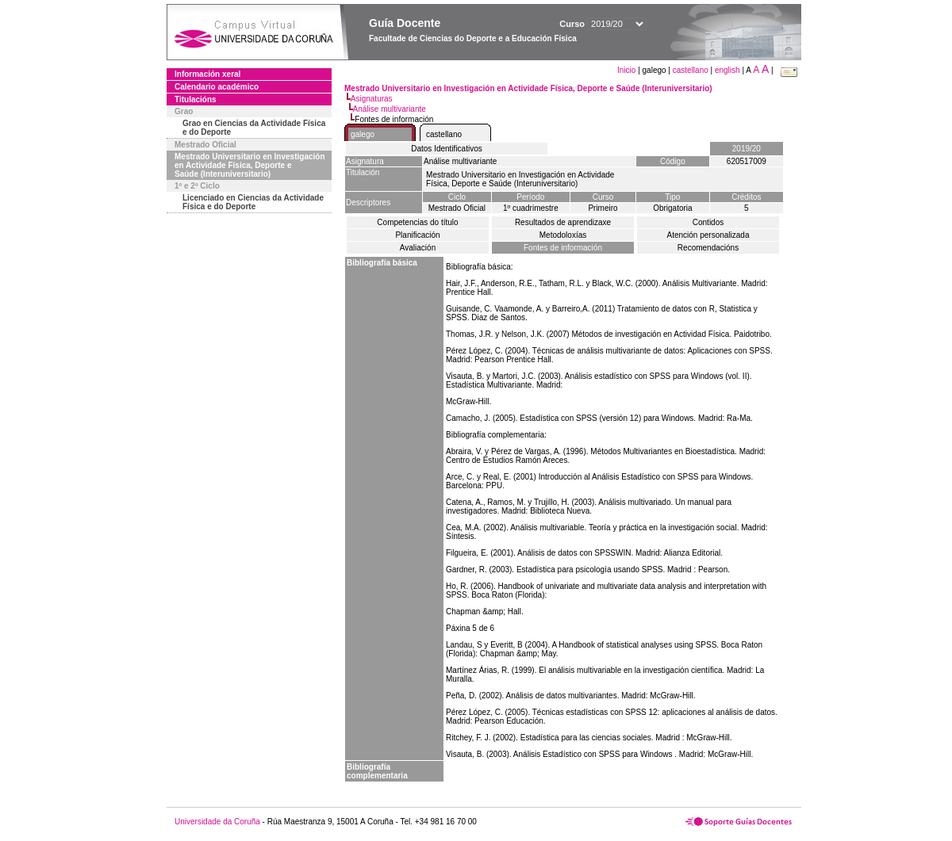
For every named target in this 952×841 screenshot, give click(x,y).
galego (362, 134)
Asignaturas (372, 98)
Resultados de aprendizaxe (563, 222)
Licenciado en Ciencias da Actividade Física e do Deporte (253, 202)
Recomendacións (708, 247)
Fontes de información (563, 247)
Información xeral (207, 74)
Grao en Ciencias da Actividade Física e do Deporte (253, 127)
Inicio (627, 70)
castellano (690, 70)
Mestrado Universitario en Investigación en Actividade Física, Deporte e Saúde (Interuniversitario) (250, 165)
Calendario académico (217, 86)
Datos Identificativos (446, 148)
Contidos (708, 222)
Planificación (417, 235)
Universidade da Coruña (217, 821)
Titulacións (196, 99)
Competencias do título (417, 222)
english (727, 70)
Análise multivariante (389, 109)
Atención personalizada (708, 235)
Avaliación (418, 247)
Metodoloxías (562, 235)
